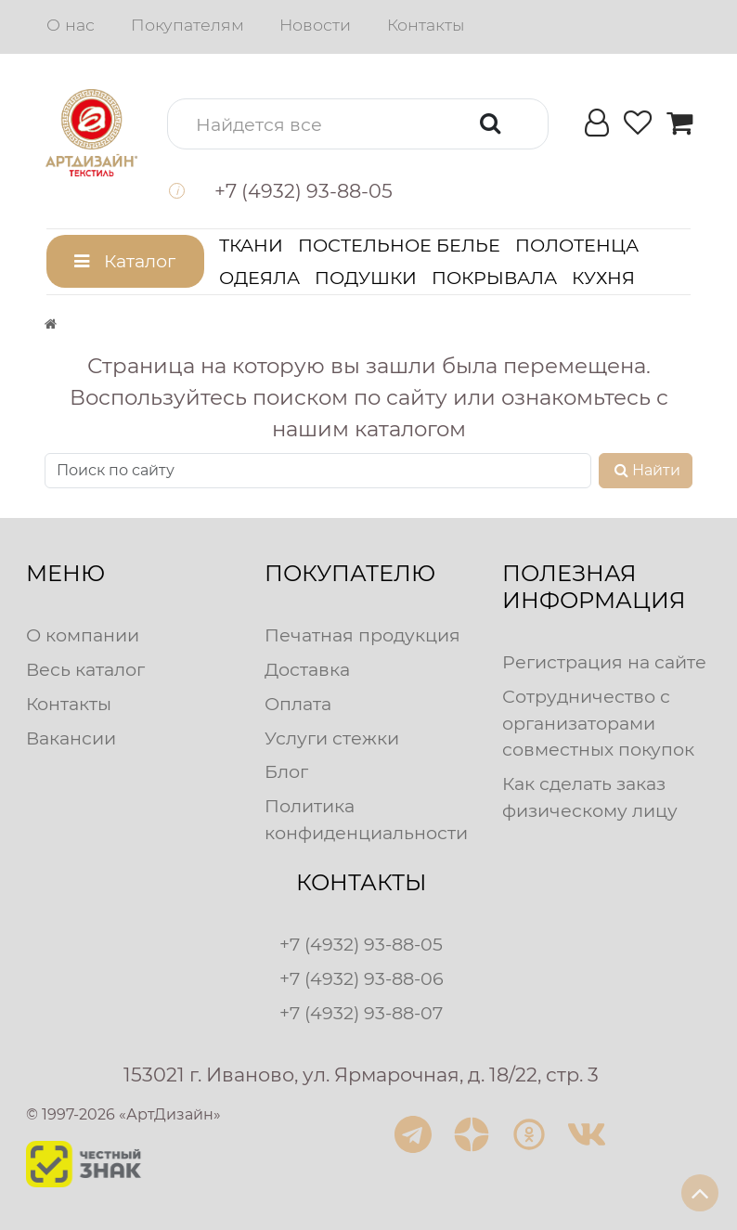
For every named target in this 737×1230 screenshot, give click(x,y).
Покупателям (187, 24)
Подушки (366, 277)
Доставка (307, 669)
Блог (286, 771)
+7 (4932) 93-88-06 (361, 978)
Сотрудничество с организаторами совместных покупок (598, 723)
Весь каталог (85, 669)
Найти (645, 470)
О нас (70, 24)
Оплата (298, 704)
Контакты (425, 24)
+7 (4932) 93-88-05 (361, 944)
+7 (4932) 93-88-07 (361, 1013)
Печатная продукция (362, 635)
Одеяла (259, 277)
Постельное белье (399, 245)
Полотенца (577, 245)
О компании (82, 635)
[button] (358, 123)
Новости (315, 24)
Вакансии (71, 738)
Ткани (251, 245)
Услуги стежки (332, 738)
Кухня (603, 277)
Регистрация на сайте (604, 662)
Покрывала (494, 277)
